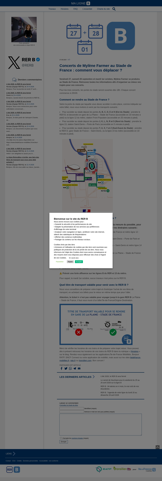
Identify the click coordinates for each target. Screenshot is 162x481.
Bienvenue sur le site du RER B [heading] (71, 218)
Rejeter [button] (70, 262)
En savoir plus (74, 258)
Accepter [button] (79, 262)
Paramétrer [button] (60, 262)
